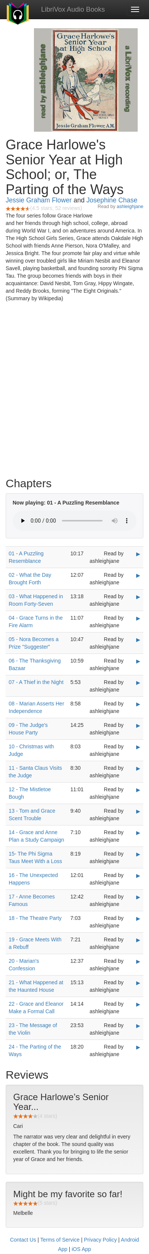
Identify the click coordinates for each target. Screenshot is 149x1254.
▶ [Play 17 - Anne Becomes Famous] (138, 897)
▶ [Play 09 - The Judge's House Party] (138, 725)
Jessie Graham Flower (39, 200)
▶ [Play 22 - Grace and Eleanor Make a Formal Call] (138, 1004)
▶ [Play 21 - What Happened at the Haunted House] (138, 982)
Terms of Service (60, 1240)
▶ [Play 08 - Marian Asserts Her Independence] (138, 704)
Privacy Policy (100, 1240)
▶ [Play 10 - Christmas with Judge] (138, 746)
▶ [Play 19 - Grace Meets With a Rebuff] (138, 939)
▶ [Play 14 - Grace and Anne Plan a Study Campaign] (138, 832)
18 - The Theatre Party (35, 918)
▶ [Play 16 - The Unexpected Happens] (138, 875)
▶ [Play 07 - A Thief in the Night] (138, 682)
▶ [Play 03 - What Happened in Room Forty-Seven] (138, 596)
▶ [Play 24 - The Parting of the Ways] (138, 1047)
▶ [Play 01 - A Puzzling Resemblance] (138, 553)
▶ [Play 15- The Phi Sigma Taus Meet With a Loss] (138, 854)
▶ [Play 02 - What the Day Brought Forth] (138, 575)
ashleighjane (130, 206)
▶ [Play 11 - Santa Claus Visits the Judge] (138, 768)
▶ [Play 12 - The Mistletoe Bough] (138, 789)
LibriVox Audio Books (73, 9)
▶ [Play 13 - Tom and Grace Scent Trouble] (138, 811)
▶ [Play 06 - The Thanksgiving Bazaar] (138, 661)
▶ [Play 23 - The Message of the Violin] (138, 1025)
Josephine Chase (111, 200)
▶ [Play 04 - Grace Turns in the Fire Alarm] (138, 618)
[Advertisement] (74, 391)
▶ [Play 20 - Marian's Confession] (138, 961)
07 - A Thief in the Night (36, 682)
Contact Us (23, 1240)
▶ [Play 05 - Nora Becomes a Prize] (138, 639)
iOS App (81, 1249)
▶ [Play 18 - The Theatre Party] (138, 918)
